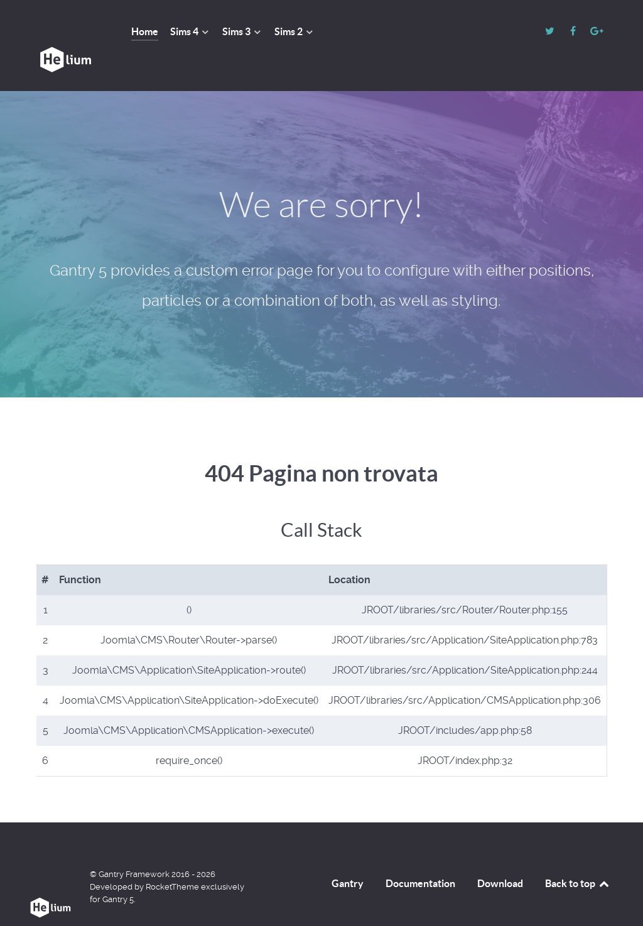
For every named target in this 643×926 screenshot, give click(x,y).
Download (500, 855)
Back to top (577, 855)
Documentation (420, 855)
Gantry (348, 855)
